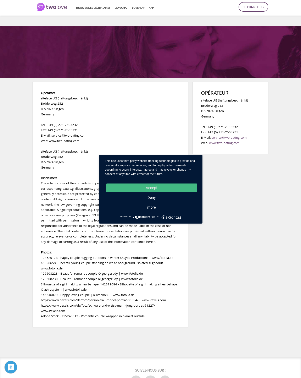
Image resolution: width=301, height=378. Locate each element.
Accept (151, 188)
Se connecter (253, 7)
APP (151, 8)
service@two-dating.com (229, 137)
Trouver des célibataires (93, 8)
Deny (151, 197)
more (151, 207)
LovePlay (138, 8)
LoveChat (121, 8)
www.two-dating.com (224, 143)
